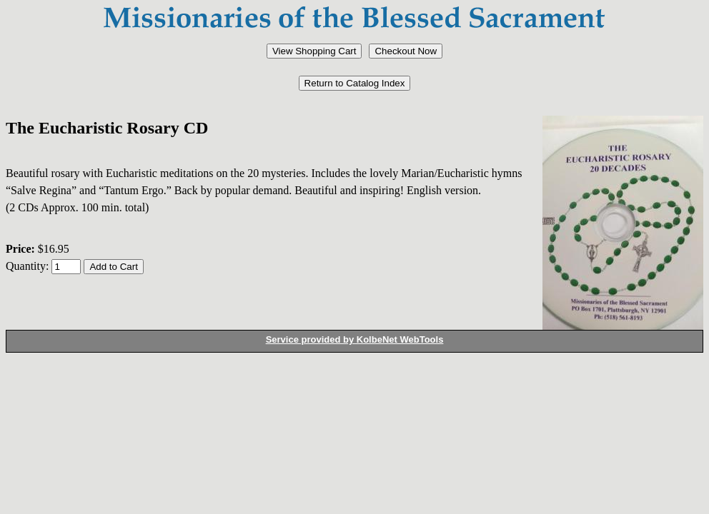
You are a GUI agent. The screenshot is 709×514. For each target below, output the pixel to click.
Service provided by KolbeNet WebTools (355, 339)
